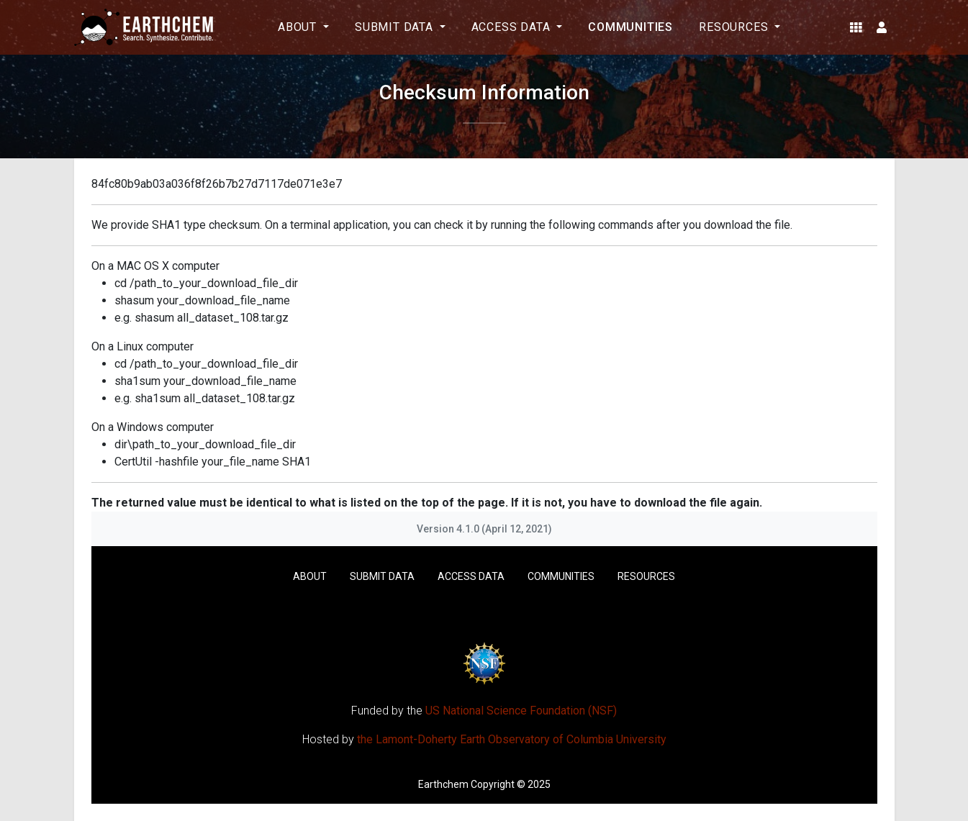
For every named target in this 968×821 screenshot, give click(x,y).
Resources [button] (735, 27)
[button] (856, 27)
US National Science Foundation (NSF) (521, 710)
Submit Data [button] (396, 27)
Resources (646, 576)
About (310, 576)
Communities (630, 27)
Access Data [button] (512, 27)
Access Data (471, 576)
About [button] (299, 27)
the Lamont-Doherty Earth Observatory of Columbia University (511, 739)
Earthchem (443, 784)
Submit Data (382, 576)
